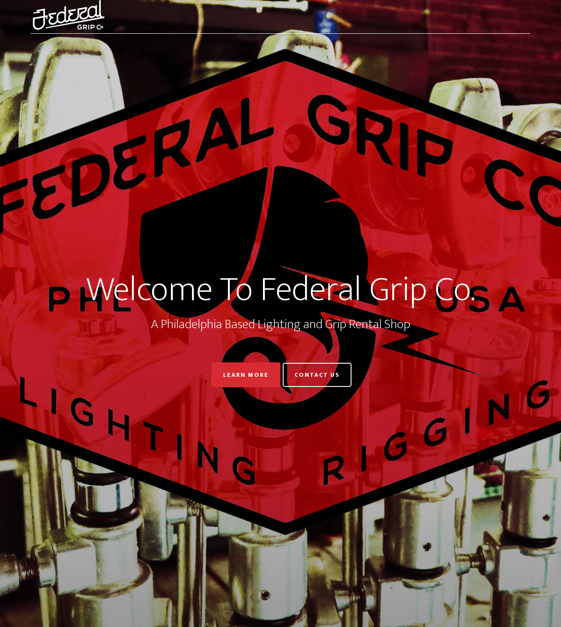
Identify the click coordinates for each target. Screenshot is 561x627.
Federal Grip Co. (109, 16)
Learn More (246, 375)
